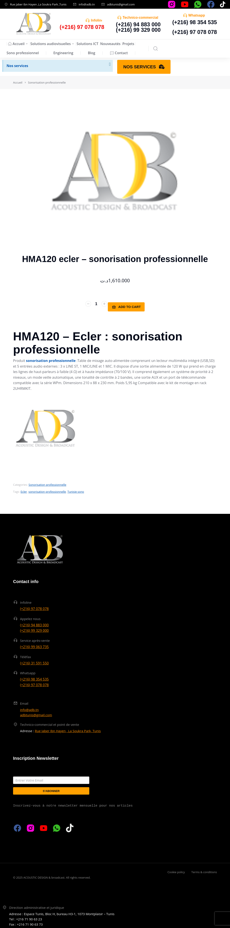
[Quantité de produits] (93, 307)
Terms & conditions (204, 871)
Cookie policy (176, 871)
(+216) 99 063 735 (34, 645)
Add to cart (129, 307)
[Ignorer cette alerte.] (109, 65)
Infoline (97, 20)
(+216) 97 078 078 (194, 32)
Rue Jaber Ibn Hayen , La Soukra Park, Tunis (68, 730)
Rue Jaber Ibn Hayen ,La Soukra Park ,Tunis (38, 4)
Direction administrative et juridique (36, 906)
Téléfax (25, 655)
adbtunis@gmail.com (121, 4)
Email (24, 702)
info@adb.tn (87, 4)
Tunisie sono (76, 491)
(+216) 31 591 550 (34, 661)
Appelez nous (30, 617)
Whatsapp (196, 15)
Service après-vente (35, 639)
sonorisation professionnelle (47, 491)
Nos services (17, 65)
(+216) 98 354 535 (194, 22)
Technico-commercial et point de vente (49, 723)
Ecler (23, 491)
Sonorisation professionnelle (47, 484)
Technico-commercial (140, 17)
